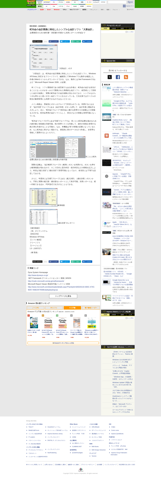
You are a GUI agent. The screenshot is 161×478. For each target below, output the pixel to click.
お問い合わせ (48, 464)
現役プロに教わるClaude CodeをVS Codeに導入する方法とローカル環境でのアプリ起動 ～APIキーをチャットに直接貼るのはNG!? (122, 259)
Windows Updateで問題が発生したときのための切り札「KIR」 (122, 385)
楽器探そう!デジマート (79, 430)
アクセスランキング (114, 25)
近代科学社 (73, 450)
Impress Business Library (55, 433)
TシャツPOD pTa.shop (118, 446)
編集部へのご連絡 (73, 464)
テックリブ (92, 453)
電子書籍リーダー (91, 308)
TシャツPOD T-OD (78, 433)
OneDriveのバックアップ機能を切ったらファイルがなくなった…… (122, 398)
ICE (110, 424)
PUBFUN (112, 437)
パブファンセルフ (116, 440)
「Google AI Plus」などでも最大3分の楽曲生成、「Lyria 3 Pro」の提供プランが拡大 (122, 103)
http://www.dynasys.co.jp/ (38, 275)
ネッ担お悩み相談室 (35, 444)
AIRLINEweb (95, 427)
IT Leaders (32, 437)
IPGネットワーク (114, 443)
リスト (45, 41)
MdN (90, 444)
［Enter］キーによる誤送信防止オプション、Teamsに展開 (122, 354)
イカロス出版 (93, 424)
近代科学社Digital (77, 453)
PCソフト (54, 308)
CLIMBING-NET (77, 446)
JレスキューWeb (97, 437)
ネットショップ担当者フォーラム (58, 430)
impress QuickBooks (117, 433)
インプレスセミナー (54, 437)
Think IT (31, 427)
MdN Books (95, 446)
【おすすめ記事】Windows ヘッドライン (120, 347)
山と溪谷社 (73, 440)
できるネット (33, 453)
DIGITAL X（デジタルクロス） (57, 440)
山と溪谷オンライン (78, 443)
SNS (102, 9)
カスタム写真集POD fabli (119, 449)
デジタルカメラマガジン (36, 450)
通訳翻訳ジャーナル (98, 433)
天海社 (113, 427)
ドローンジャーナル (35, 440)
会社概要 (99, 464)
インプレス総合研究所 (35, 433)
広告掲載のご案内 (60, 464)
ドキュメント (94, 9)
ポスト (39, 41)
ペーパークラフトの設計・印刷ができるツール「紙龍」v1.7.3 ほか (122, 298)
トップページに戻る (63, 296)
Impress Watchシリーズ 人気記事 (119, 312)
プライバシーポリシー (87, 464)
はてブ (66, 41)
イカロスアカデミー (98, 440)
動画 (108, 9)
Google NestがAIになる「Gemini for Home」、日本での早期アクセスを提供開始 (122, 282)
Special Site (111, 61)
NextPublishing (52, 453)
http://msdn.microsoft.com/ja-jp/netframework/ (46, 281)
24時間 (114, 28)
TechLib (94, 456)
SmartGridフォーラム (54, 427)
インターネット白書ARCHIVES (38, 456)
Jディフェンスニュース (99, 430)
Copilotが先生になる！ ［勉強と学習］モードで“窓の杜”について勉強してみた (122, 122)
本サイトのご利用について (34, 464)
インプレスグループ (111, 464)
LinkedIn (88, 41)
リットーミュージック (79, 427)
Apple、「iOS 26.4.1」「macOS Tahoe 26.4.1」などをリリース (122, 224)
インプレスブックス (54, 449)
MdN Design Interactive (99, 450)
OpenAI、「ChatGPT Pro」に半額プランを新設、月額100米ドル (122, 176)
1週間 (122, 28)
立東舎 (74, 437)
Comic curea (115, 430)
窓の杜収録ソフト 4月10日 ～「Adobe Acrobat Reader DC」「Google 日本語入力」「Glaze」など (118, 274)
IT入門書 (72, 308)
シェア (55, 41)
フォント (115, 9)
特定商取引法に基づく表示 (127, 464)
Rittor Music (74, 424)
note (77, 41)
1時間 (105, 28)
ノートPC (35, 308)
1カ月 (130, 28)
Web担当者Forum (34, 430)
